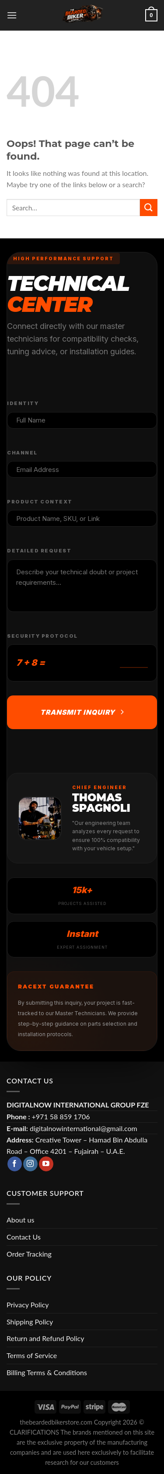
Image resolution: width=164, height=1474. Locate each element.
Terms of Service (32, 1355)
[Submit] (148, 207)
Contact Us (24, 1237)
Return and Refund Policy (45, 1338)
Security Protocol (42, 636)
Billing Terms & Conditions (47, 1372)
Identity (22, 403)
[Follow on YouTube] (46, 1163)
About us (20, 1220)
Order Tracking (29, 1254)
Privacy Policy (28, 1304)
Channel (22, 453)
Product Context (40, 502)
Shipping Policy (30, 1321)
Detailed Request (39, 551)
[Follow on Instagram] (30, 1163)
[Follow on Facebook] (14, 1163)
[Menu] (12, 15)
